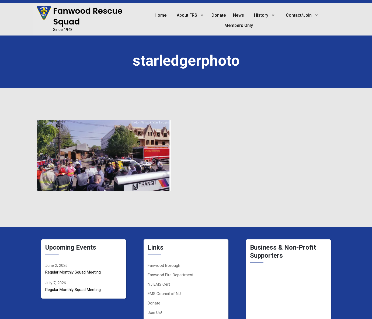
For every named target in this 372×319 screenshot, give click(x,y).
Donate (218, 15)
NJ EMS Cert (159, 284)
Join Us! (155, 312)
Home (160, 15)
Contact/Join (299, 15)
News (238, 15)
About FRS (186, 15)
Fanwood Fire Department (170, 274)
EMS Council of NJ (164, 293)
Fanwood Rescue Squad (88, 16)
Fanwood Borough (164, 265)
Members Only (238, 25)
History (261, 15)
